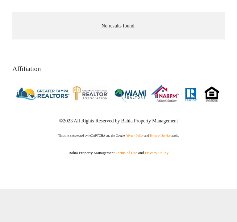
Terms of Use (126, 152)
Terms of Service (160, 135)
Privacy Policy (135, 135)
